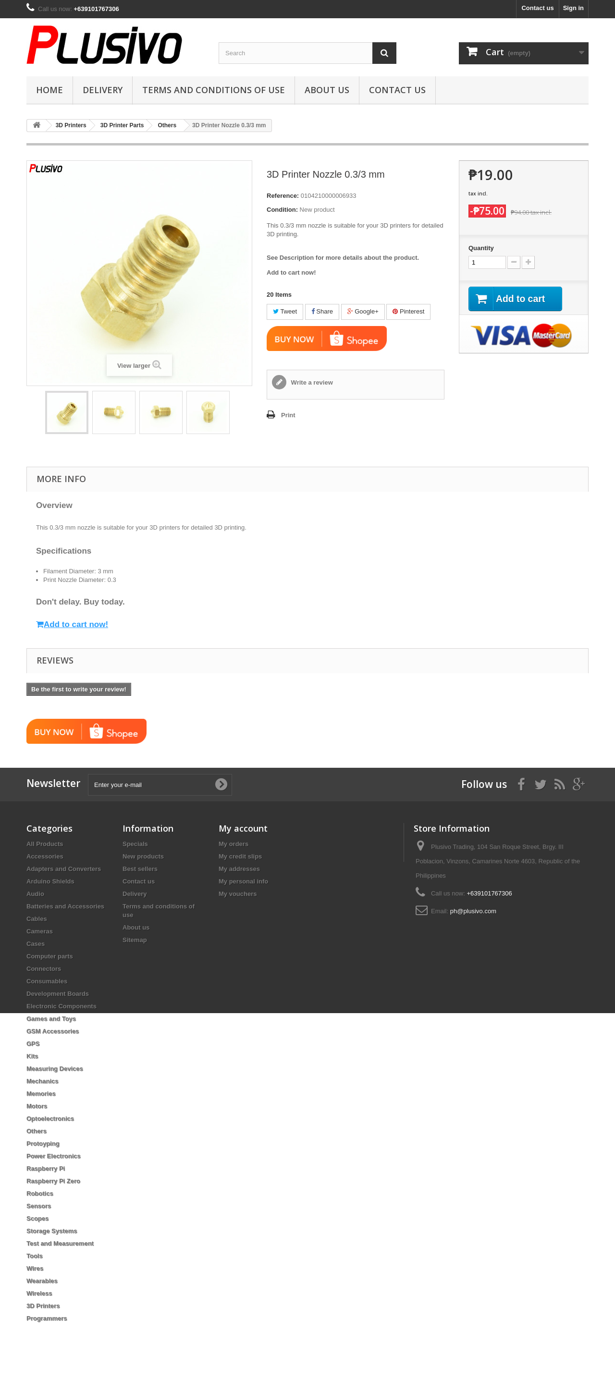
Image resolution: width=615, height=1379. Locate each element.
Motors (36, 1106)
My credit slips (240, 856)
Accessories (44, 856)
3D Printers (43, 1305)
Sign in (573, 8)
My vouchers (238, 893)
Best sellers (140, 868)
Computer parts (49, 956)
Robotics (39, 1193)
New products (143, 856)
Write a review (311, 382)
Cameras (39, 931)
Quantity (481, 248)
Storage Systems (51, 1230)
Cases (35, 943)
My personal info (243, 881)
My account (243, 828)
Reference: (283, 195)
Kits (32, 1056)
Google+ (363, 311)
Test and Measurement (60, 1243)
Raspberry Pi (45, 1168)
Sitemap (135, 940)
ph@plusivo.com (473, 911)
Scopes (37, 1218)
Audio (35, 893)
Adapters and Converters (63, 868)
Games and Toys (51, 1018)
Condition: (282, 209)
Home (49, 90)
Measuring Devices (54, 1068)
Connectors (43, 968)
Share (322, 311)
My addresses (239, 868)
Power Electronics (53, 1156)
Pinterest (408, 311)
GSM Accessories (52, 1031)
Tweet (285, 311)
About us (327, 90)
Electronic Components (61, 1006)
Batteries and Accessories (65, 906)
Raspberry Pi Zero (53, 1181)
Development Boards (57, 993)
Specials (135, 843)
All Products (44, 843)
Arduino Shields (50, 881)
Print (288, 415)
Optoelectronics (50, 1118)
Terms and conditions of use (213, 90)
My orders (233, 843)
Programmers (46, 1318)
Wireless (39, 1293)
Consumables (46, 981)
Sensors (38, 1206)
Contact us (537, 8)
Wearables (42, 1280)
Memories (41, 1093)
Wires (34, 1268)
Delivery (103, 90)
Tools (34, 1255)
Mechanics (42, 1081)
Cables (36, 918)
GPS (32, 1043)
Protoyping (43, 1143)
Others (36, 1131)
